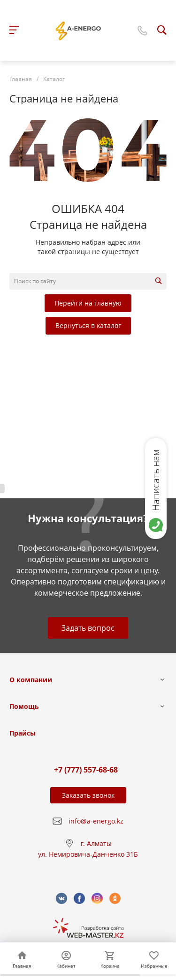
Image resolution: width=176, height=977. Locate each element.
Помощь (24, 706)
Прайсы (22, 733)
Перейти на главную (88, 303)
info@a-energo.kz (96, 821)
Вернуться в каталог (88, 325)
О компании (30, 679)
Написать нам (155, 480)
